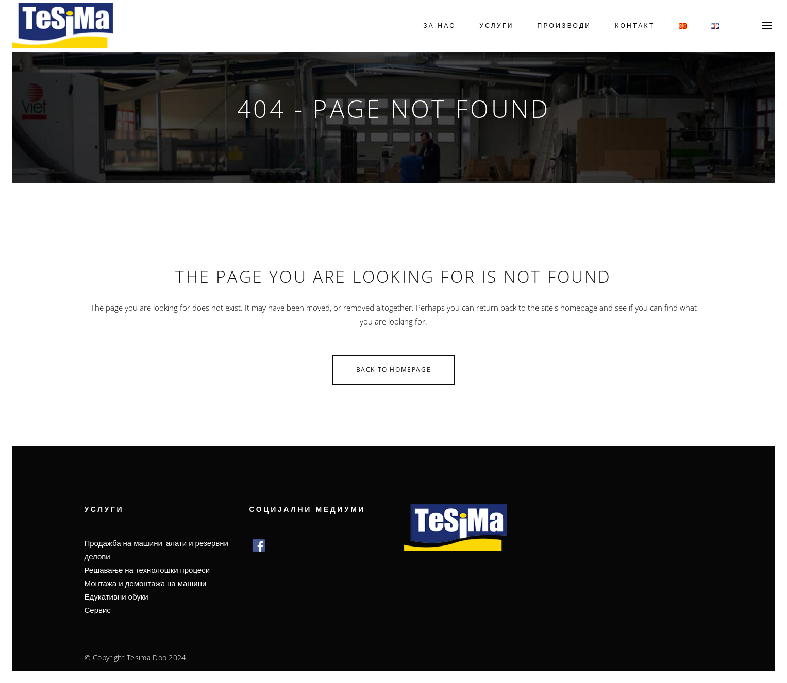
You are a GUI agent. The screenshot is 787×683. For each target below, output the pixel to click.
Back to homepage (393, 367)
